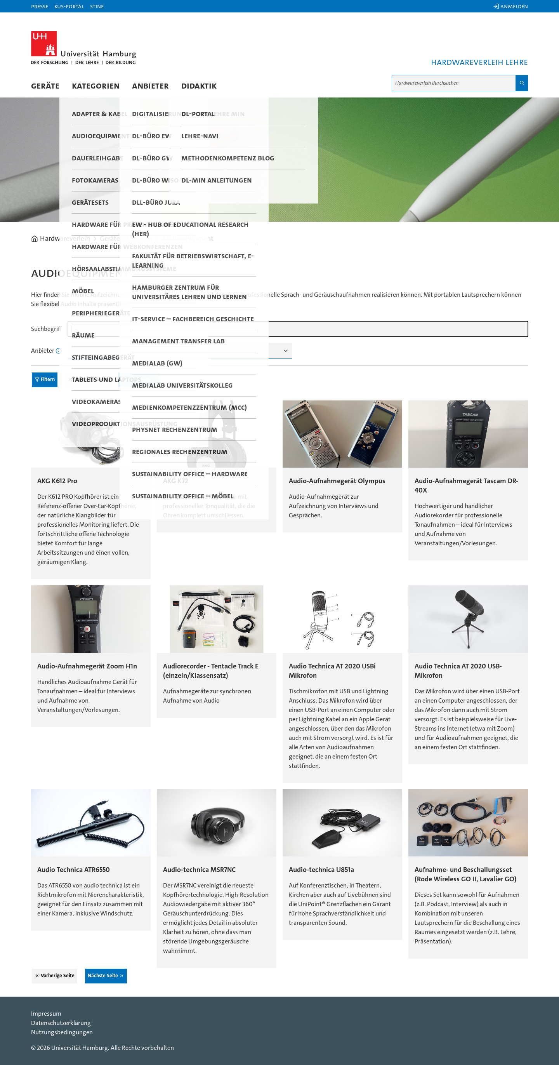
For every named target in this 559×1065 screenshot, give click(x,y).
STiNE (97, 6)
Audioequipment (188, 238)
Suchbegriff (46, 329)
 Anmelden (510, 6)
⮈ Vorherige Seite (88, 379)
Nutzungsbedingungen (62, 1032)
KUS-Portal (69, 6)
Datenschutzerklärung (61, 1023)
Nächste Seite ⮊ (139, 379)
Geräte (45, 85)
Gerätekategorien (126, 238)
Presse (39, 6)
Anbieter (150, 85)
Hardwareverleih (65, 238)
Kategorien (96, 85)
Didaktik (199, 85)
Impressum (46, 1014)
